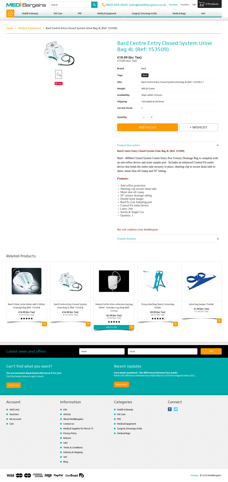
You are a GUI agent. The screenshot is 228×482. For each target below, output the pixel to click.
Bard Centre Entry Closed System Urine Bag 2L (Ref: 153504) (70, 306)
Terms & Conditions (73, 447)
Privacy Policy (70, 433)
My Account (15, 419)
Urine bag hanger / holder (201, 304)
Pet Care (58, 13)
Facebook (170, 409)
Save (60, 83)
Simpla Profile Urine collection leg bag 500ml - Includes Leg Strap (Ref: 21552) (114, 307)
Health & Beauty (30, 13)
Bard (145, 75)
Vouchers (185, 5)
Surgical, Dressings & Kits (144, 13)
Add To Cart (111, 327)
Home (9, 28)
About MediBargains (73, 419)
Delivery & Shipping (73, 452)
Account (173, 5)
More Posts (121, 384)
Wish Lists (14, 409)
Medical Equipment (106, 13)
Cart (12, 424)
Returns (67, 438)
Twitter (176, 409)
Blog (65, 461)
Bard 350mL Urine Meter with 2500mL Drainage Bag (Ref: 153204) (26, 306)
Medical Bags (179, 13)
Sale (65, 443)
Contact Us (13, 385)
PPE (80, 13)
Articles (67, 414)
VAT (65, 457)
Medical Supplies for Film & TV (78, 428)
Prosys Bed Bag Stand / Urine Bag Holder (157, 306)
